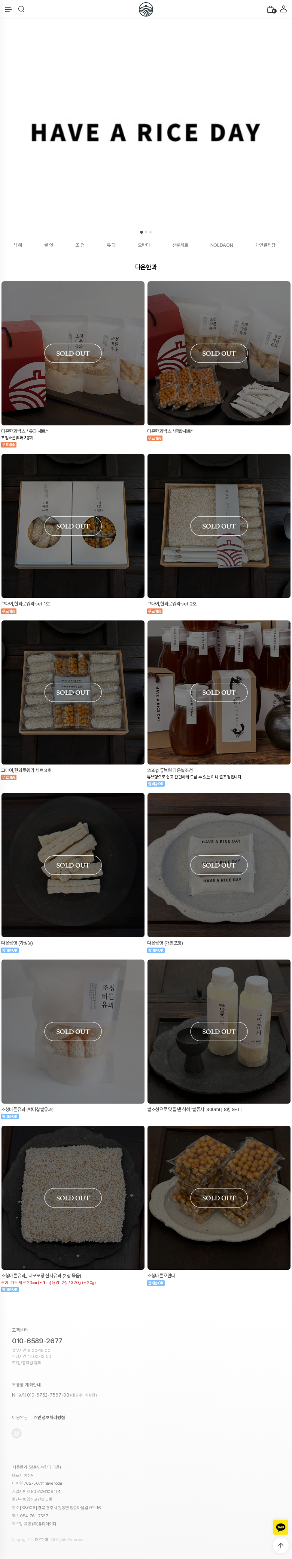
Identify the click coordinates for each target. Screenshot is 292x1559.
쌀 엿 (48, 245)
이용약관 (20, 1417)
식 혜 (17, 245)
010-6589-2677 (37, 1341)
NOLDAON (221, 245)
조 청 (79, 245)
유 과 (111, 245)
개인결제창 (265, 245)
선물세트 (180, 245)
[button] (21, 9)
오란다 (144, 245)
